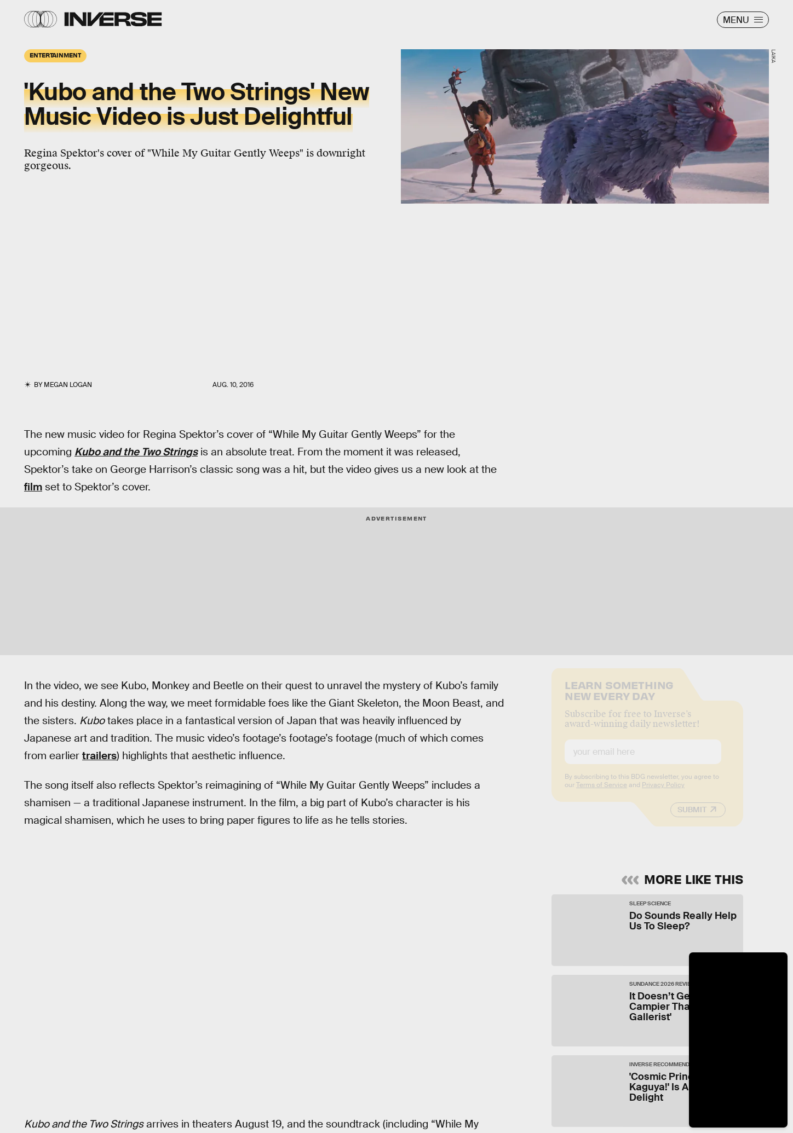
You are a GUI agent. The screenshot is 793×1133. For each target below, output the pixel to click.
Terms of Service (601, 793)
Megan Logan (68, 384)
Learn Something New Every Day (619, 698)
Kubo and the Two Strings (136, 452)
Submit (691, 818)
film (33, 487)
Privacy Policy (663, 793)
